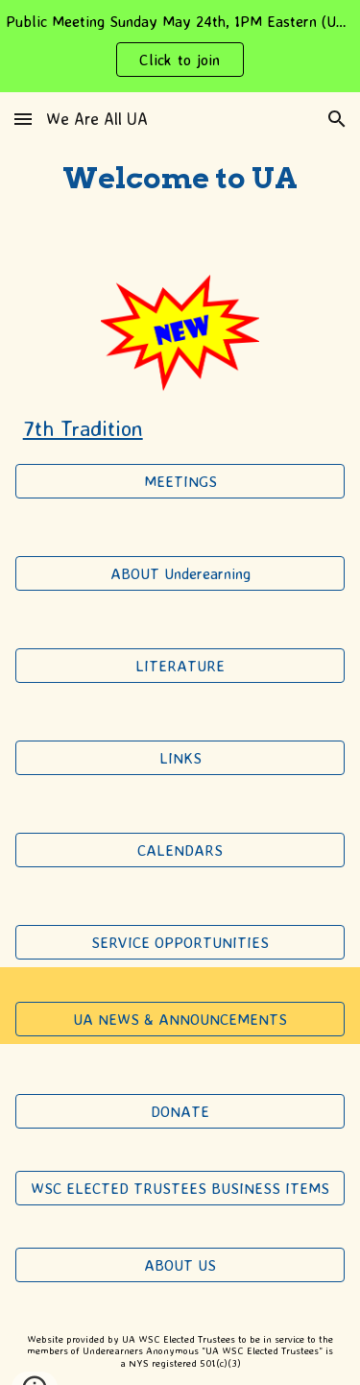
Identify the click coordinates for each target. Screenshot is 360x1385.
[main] (180, 179)
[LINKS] (180, 758)
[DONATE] (180, 1111)
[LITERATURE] (180, 666)
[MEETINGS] (180, 481)
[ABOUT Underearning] (180, 573)
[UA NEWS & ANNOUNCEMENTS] (180, 1019)
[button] (23, 118)
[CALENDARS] (180, 850)
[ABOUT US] (180, 1265)
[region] (180, 46)
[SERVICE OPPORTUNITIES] (180, 942)
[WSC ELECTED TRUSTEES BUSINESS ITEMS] (180, 1188)
